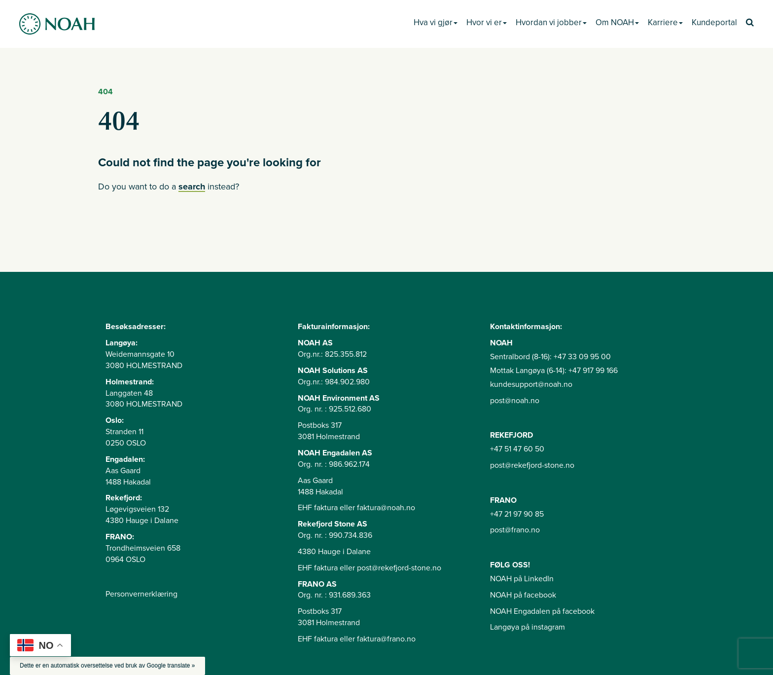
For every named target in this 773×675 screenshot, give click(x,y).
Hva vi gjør (435, 22)
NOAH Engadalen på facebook (542, 611)
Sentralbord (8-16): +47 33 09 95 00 (550, 357)
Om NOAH (617, 22)
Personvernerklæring (141, 594)
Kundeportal (714, 22)
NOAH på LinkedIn (522, 579)
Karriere (665, 22)
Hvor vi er (486, 22)
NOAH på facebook (523, 595)
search (191, 186)
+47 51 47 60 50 (517, 449)
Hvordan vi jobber (551, 22)
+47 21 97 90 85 (517, 514)
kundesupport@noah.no (531, 384)
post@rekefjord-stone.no (532, 465)
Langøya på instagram (527, 627)
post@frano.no (515, 530)
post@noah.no (514, 401)
